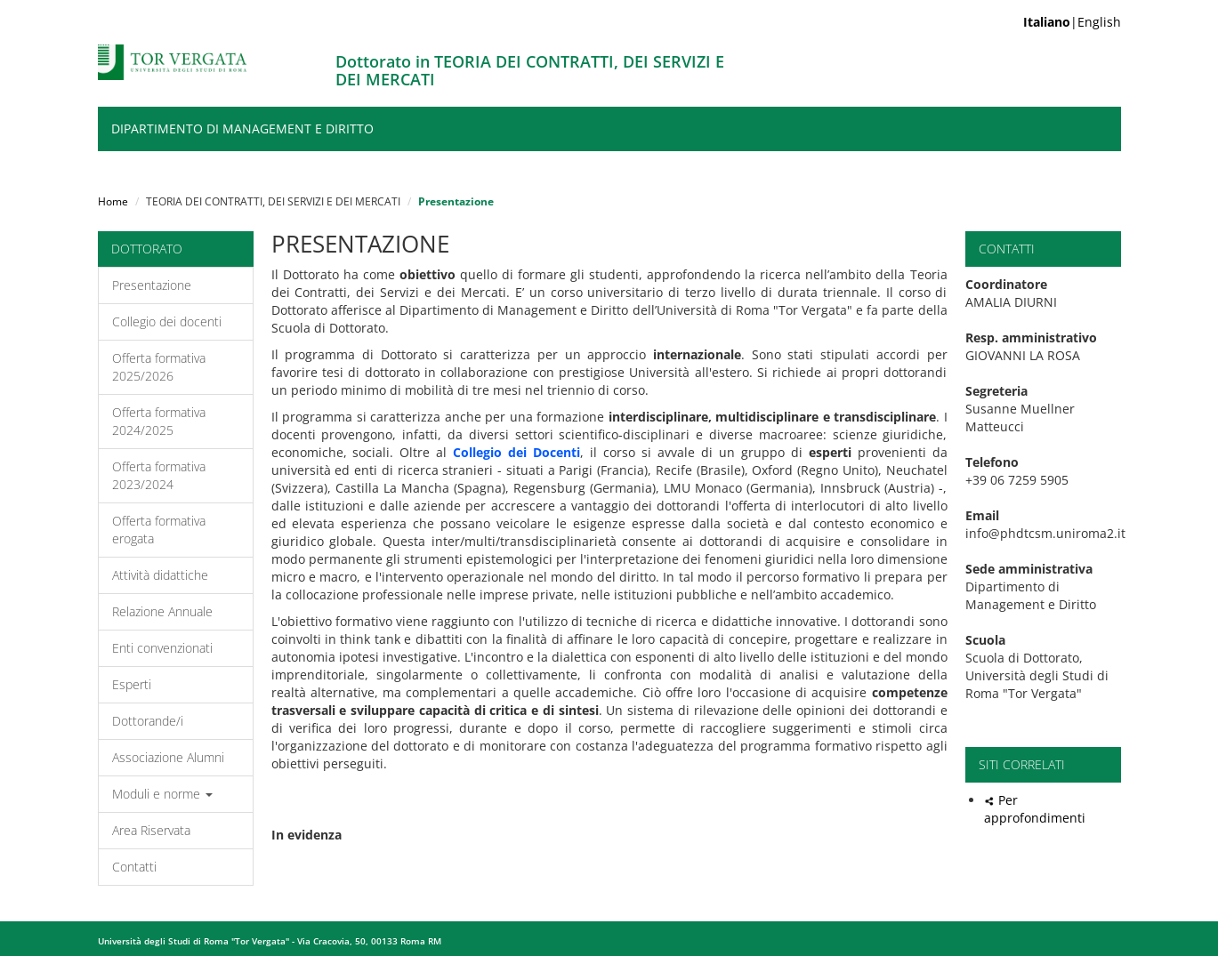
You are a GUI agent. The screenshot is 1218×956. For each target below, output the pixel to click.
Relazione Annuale (162, 611)
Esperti (131, 684)
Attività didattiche (160, 574)
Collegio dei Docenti (516, 452)
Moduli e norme (162, 793)
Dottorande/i (147, 720)
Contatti (134, 866)
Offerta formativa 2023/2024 (159, 475)
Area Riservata (151, 830)
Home (113, 201)
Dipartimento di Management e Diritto (242, 128)
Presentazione (151, 285)
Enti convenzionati (162, 647)
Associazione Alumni (168, 757)
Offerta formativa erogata (159, 529)
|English (1072, 21)
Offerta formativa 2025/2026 (159, 366)
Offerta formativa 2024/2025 (159, 421)
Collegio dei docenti (167, 321)
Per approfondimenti (1034, 808)
